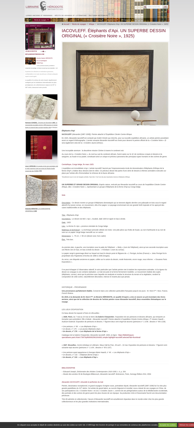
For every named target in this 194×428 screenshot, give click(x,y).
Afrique (91, 24)
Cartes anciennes (58, 20)
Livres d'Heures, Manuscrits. (91, 20)
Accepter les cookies (168, 425)
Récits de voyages (40, 20)
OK (165, 7)
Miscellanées (111, 20)
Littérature (73, 20)
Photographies (126, 20)
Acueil (28, 20)
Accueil (66, 24)
